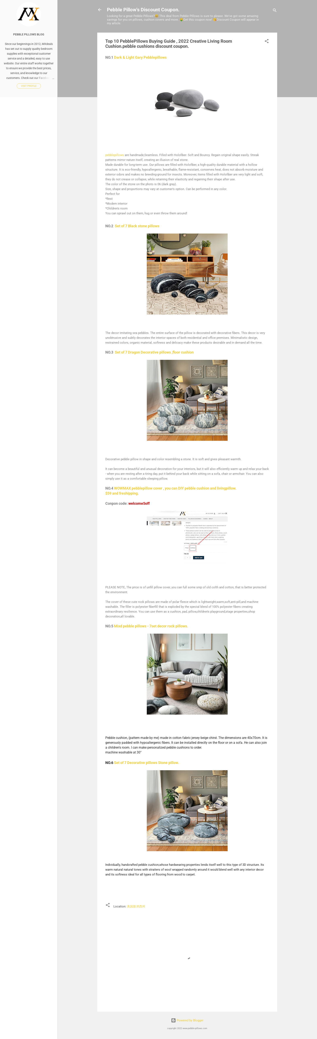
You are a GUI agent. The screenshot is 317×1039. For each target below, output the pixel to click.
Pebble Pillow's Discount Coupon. (143, 10)
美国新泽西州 (136, 906)
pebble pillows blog (28, 34)
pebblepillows (114, 155)
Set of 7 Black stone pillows (137, 226)
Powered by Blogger (187, 1020)
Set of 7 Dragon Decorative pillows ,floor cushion (154, 352)
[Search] (274, 11)
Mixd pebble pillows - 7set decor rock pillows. (151, 626)
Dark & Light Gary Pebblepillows (140, 57)
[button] (266, 42)
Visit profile (29, 86)
